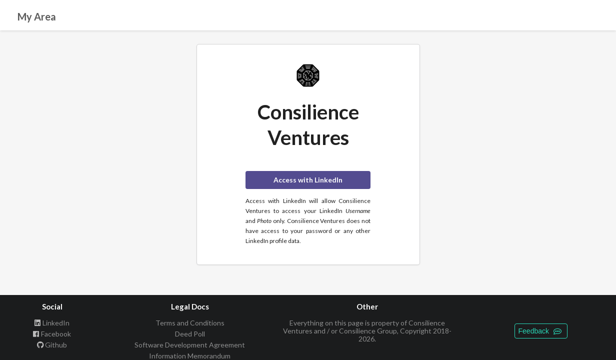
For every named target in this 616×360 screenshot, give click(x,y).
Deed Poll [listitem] (190, 334)
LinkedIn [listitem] (52, 323)
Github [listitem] (52, 344)
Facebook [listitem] (52, 334)
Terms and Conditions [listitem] (190, 323)
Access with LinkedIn (308, 180)
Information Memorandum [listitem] (189, 356)
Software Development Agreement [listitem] (189, 344)
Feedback (540, 331)
